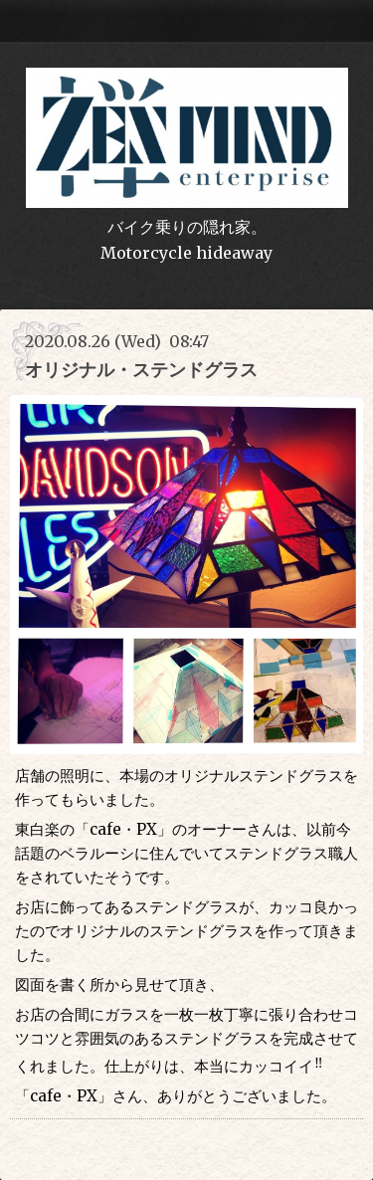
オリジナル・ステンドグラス (141, 369)
